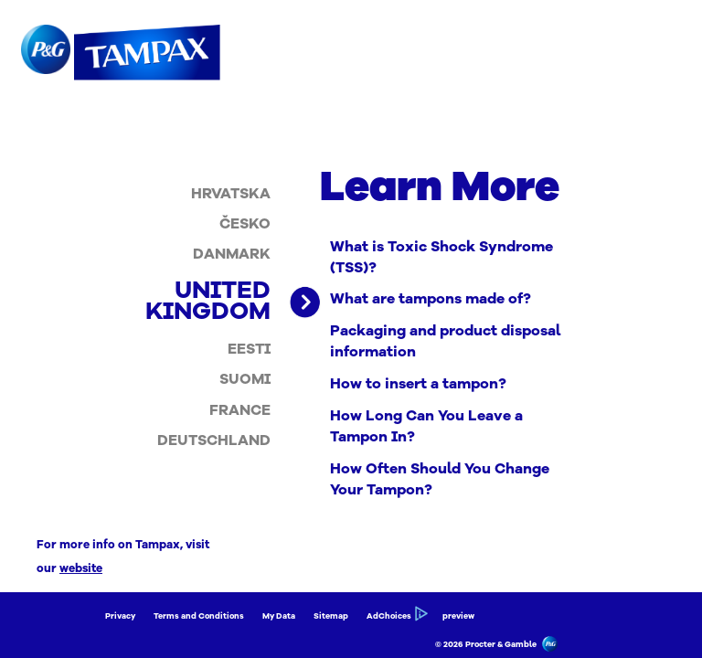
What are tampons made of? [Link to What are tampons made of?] (430, 299)
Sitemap (331, 615)
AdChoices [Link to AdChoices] (395, 615)
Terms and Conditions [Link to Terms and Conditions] (199, 615)
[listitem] (231, 193)
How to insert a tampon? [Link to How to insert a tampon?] (418, 384)
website (80, 568)
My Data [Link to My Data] (278, 615)
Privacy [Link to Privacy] (120, 615)
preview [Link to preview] (458, 615)
